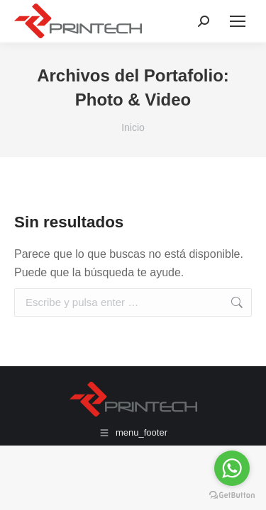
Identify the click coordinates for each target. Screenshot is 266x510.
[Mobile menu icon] (237, 21)
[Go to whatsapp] (232, 468)
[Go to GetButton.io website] (232, 495)
